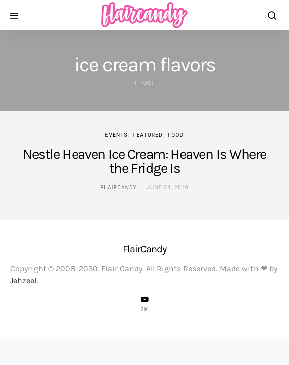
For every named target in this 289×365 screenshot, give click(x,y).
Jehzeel (23, 280)
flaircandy (118, 187)
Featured (147, 135)
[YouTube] (144, 303)
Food (176, 135)
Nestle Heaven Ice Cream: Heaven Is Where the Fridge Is (144, 160)
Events (116, 135)
